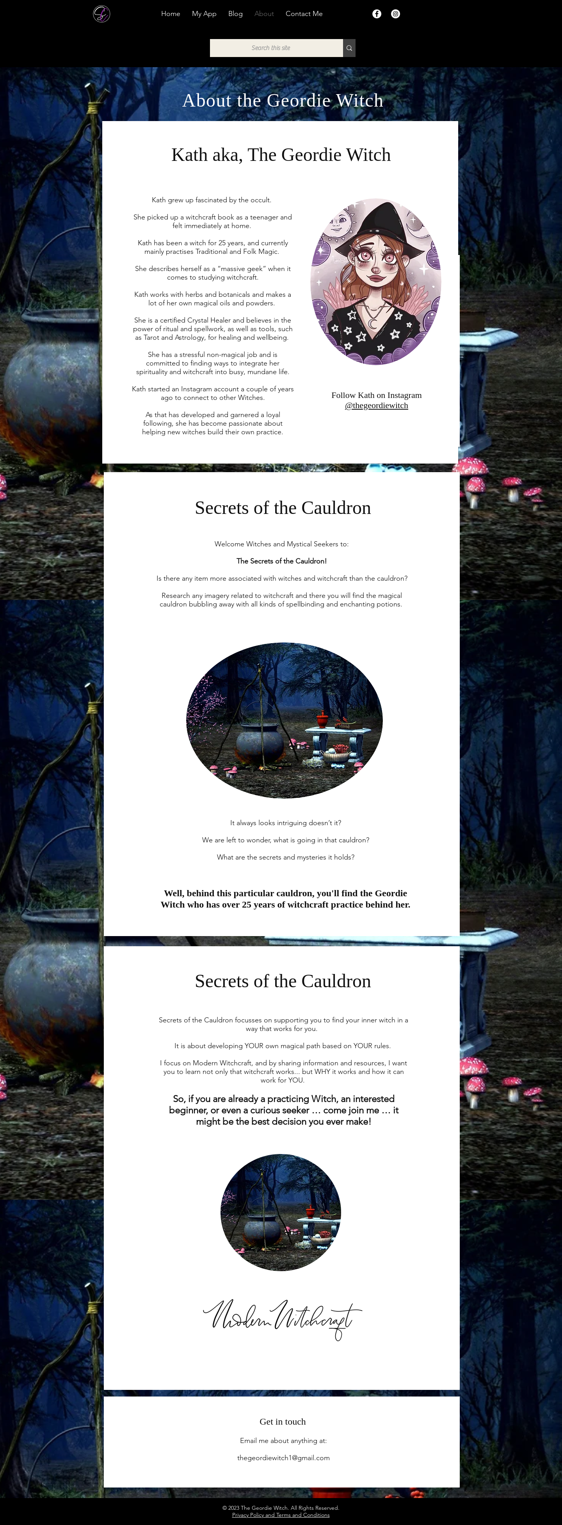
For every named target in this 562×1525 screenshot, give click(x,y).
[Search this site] (271, 48)
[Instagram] (395, 13)
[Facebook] (376, 13)
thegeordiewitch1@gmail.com (283, 1458)
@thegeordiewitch (376, 405)
